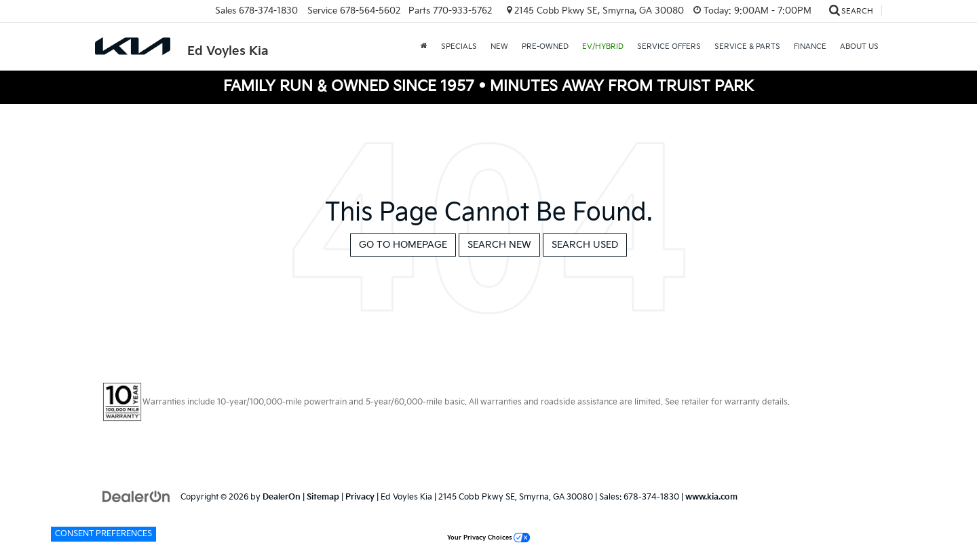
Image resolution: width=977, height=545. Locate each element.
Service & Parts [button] (747, 46)
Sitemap (323, 497)
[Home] (424, 47)
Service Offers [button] (669, 46)
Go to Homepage (403, 244)
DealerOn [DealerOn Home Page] (282, 497)
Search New (499, 244)
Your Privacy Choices (488, 538)
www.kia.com (711, 497)
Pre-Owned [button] (545, 46)
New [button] (499, 46)
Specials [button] (459, 46)
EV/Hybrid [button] (603, 46)
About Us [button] (859, 46)
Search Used (585, 244)
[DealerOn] (136, 496)
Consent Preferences (103, 534)
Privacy (360, 497)
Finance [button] (810, 46)
